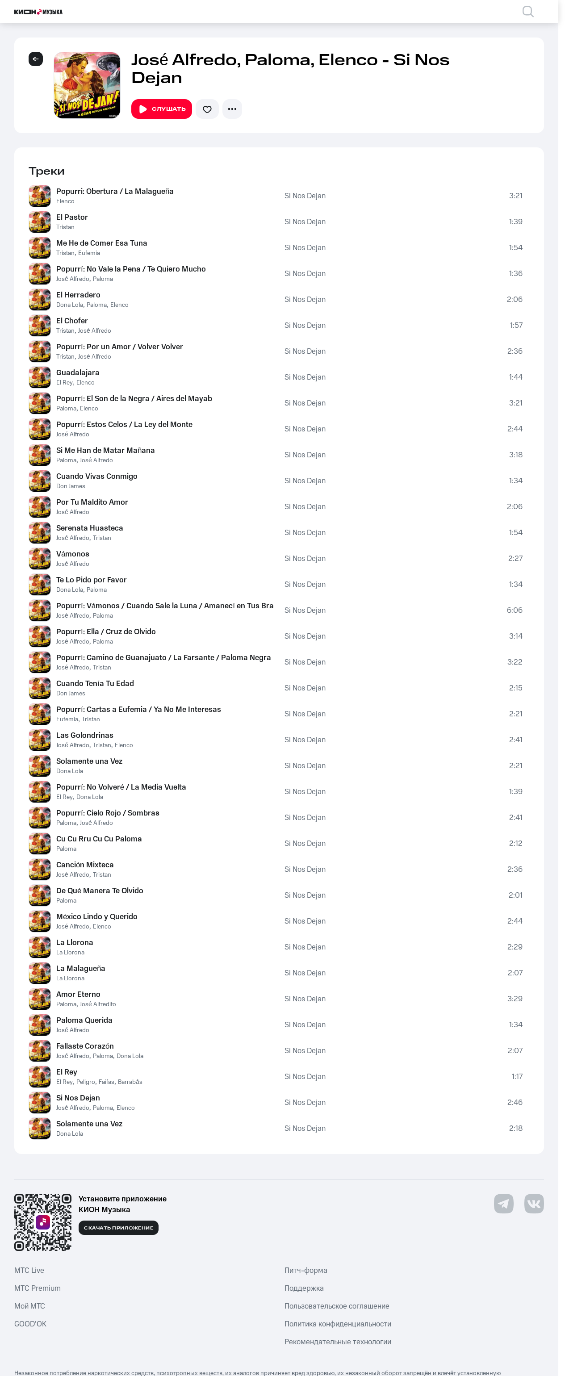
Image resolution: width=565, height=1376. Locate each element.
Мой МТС (29, 1306)
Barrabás (130, 1082)
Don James (70, 486)
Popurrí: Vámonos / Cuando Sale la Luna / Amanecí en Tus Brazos (165, 606)
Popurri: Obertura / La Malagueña (115, 191)
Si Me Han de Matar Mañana (105, 450)
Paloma (103, 279)
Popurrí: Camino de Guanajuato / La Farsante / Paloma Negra (163, 657)
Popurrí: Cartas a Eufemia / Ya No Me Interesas (138, 709)
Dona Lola (69, 305)
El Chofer (72, 321)
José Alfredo (72, 279)
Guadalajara (78, 373)
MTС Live (29, 1270)
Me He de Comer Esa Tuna (101, 243)
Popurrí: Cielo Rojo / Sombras (107, 813)
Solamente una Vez (89, 761)
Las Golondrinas (84, 735)
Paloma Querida (84, 1020)
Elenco (65, 201)
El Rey (64, 382)
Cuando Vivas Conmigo (97, 476)
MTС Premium (37, 1288)
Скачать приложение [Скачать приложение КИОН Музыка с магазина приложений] (118, 1228)
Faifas (106, 1082)
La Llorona (74, 942)
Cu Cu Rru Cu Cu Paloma (99, 839)
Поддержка (304, 1288)
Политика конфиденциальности (338, 1324)
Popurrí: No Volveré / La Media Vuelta (121, 787)
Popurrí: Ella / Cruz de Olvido (106, 632)
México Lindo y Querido (97, 917)
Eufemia (89, 253)
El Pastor (72, 217)
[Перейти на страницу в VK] (534, 1203)
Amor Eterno (78, 994)
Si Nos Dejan (305, 196)
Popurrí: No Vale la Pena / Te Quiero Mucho (131, 269)
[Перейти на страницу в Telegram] (504, 1203)
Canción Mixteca (85, 865)
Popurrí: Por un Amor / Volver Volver (119, 347)
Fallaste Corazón (85, 1046)
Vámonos (72, 554)
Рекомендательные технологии (338, 1342)
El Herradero (78, 295)
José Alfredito (98, 1004)
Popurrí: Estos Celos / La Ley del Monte (124, 424)
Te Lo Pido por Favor (91, 580)
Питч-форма (306, 1270)
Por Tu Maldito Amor (92, 502)
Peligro (85, 1082)
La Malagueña (80, 968)
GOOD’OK (30, 1324)
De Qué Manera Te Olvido (99, 891)
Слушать (162, 109)
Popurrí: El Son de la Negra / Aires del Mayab (134, 398)
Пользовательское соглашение (337, 1306)
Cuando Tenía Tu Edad (95, 683)
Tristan (65, 227)
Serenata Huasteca (89, 528)
